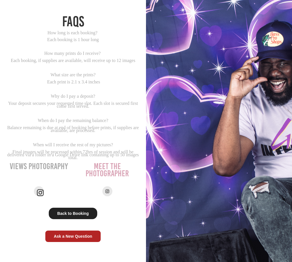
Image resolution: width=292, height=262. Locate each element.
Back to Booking (73, 213)
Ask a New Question (73, 236)
